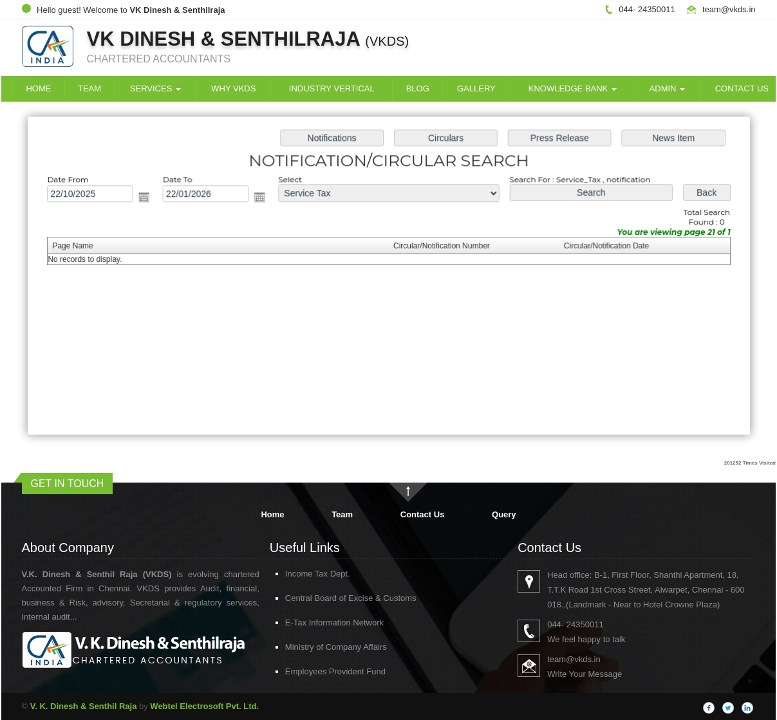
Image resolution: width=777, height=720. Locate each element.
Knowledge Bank (573, 88)
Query (504, 514)
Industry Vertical (332, 88)
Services (155, 88)
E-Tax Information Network (319, 622)
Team (89, 88)
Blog (417, 88)
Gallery (476, 88)
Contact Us (422, 514)
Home (38, 88)
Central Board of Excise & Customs (336, 598)
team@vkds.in (729, 9)
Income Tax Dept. (302, 573)
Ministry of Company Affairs (321, 647)
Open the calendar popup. (149, 198)
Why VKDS (233, 88)
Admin (668, 88)
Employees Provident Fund (320, 671)
